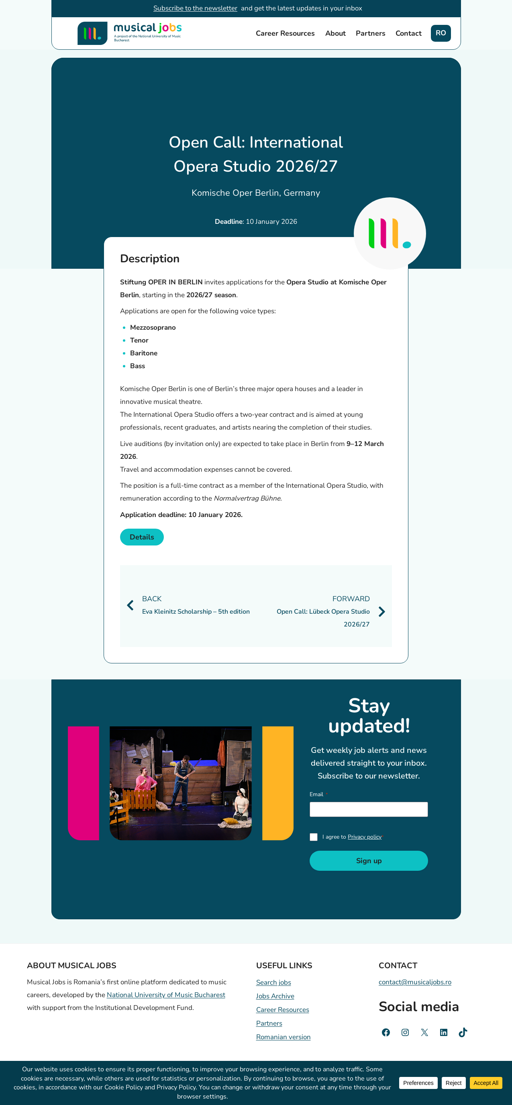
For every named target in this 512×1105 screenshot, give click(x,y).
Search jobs (273, 982)
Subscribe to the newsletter (195, 8)
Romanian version (283, 1037)
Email (319, 794)
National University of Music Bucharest (166, 995)
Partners (371, 33)
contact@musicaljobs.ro (415, 982)
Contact (409, 33)
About (335, 33)
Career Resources (285, 33)
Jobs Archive (275, 996)
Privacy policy (364, 837)
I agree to (352, 837)
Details (142, 537)
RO (441, 33)
